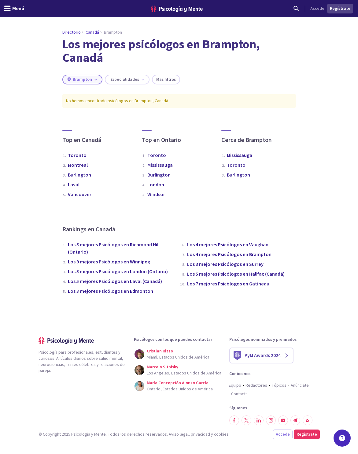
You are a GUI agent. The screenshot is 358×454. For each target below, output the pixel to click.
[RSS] (307, 420)
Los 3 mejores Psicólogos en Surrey (225, 264)
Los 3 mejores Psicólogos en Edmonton (110, 291)
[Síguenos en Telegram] (295, 420)
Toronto (77, 155)
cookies (221, 434)
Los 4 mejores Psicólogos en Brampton (229, 254)
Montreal (78, 165)
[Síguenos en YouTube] (283, 420)
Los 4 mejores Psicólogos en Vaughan (227, 244)
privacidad (200, 434)
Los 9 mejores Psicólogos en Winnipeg (109, 262)
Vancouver (79, 194)
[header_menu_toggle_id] (14, 8)
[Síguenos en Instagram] (271, 420)
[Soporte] (342, 438)
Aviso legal (179, 434)
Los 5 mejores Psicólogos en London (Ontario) (118, 271)
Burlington (79, 175)
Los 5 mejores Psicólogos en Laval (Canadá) (115, 281)
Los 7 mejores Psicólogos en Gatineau (228, 284)
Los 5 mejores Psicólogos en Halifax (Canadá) (236, 274)
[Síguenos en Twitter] (246, 420)
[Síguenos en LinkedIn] (259, 420)
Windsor (156, 194)
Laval (73, 184)
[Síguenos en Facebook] (234, 420)
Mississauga (160, 165)
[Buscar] (296, 8)
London (155, 184)
